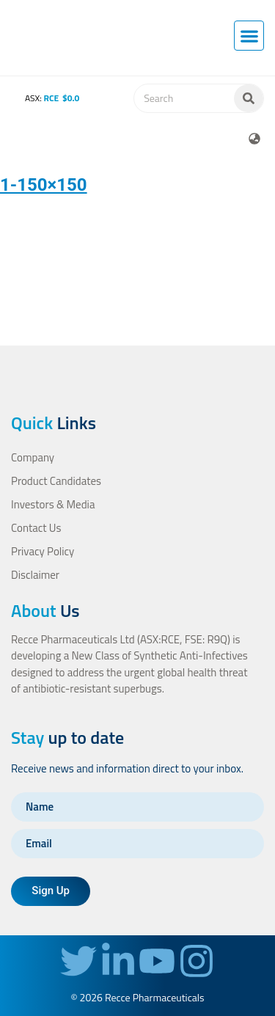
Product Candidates (56, 480)
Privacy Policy (42, 551)
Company (32, 457)
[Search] (248, 98)
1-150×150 (43, 185)
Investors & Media (53, 504)
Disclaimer (35, 574)
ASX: (42, 98)
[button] (249, 36)
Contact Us (36, 527)
